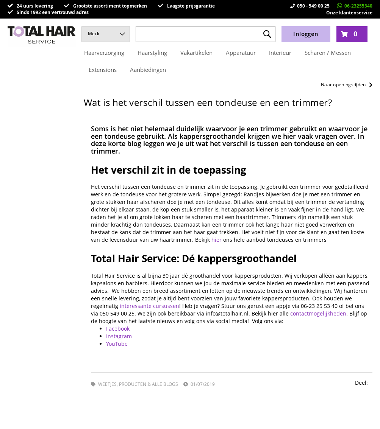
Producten (132, 384)
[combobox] (205, 34)
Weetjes (107, 384)
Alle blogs (165, 384)
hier (216, 239)
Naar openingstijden (343, 84)
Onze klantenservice (349, 12)
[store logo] (42, 36)
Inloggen (305, 34)
